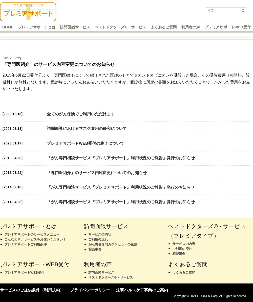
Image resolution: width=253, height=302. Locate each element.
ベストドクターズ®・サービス (110, 277)
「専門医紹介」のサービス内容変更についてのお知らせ (97, 173)
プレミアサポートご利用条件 (25, 244)
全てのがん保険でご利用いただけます (81, 114)
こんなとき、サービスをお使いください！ (35, 239)
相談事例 (95, 249)
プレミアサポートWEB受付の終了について (85, 143)
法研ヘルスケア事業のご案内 (142, 290)
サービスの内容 (99, 234)
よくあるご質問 (183, 272)
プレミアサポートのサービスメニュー (32, 234)
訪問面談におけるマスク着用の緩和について (87, 128)
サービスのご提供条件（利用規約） (32, 290)
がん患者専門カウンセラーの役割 (112, 244)
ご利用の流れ (98, 239)
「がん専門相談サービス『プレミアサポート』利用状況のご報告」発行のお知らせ (121, 158)
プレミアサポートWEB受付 (24, 272)
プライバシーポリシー (90, 290)
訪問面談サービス (101, 272)
